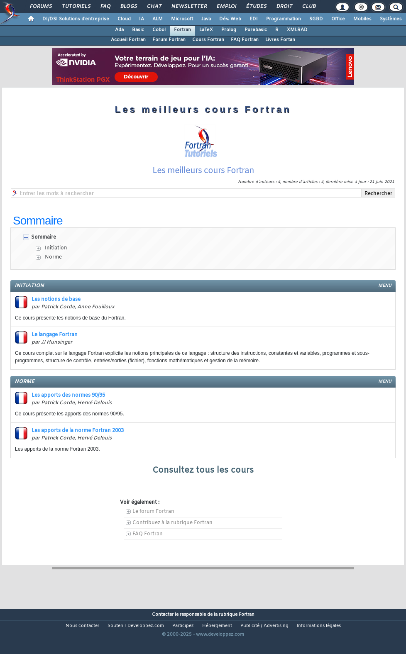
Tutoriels (76, 6)
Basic (138, 30)
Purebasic (256, 30)
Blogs (128, 6)
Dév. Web (230, 19)
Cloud (124, 19)
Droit (284, 6)
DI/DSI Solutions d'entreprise (75, 19)
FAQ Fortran (245, 40)
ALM (157, 19)
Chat (154, 6)
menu (384, 285)
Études (256, 6)
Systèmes (391, 19)
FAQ (105, 6)
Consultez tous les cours (203, 470)
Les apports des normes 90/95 (68, 395)
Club (308, 6)
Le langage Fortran (55, 335)
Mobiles (362, 19)
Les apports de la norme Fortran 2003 (78, 430)
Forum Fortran (169, 40)
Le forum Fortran (153, 511)
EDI (253, 19)
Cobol (159, 30)
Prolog (228, 30)
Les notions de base (56, 299)
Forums (40, 6)
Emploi (226, 6)
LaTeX (206, 30)
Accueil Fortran (128, 40)
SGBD (316, 19)
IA (141, 19)
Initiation (56, 248)
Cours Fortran (208, 40)
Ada (119, 30)
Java (206, 19)
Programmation (283, 19)
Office (338, 19)
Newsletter (188, 6)
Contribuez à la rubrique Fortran (172, 523)
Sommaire (43, 237)
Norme (53, 257)
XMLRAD (297, 30)
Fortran (182, 30)
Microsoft (182, 19)
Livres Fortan (280, 40)
